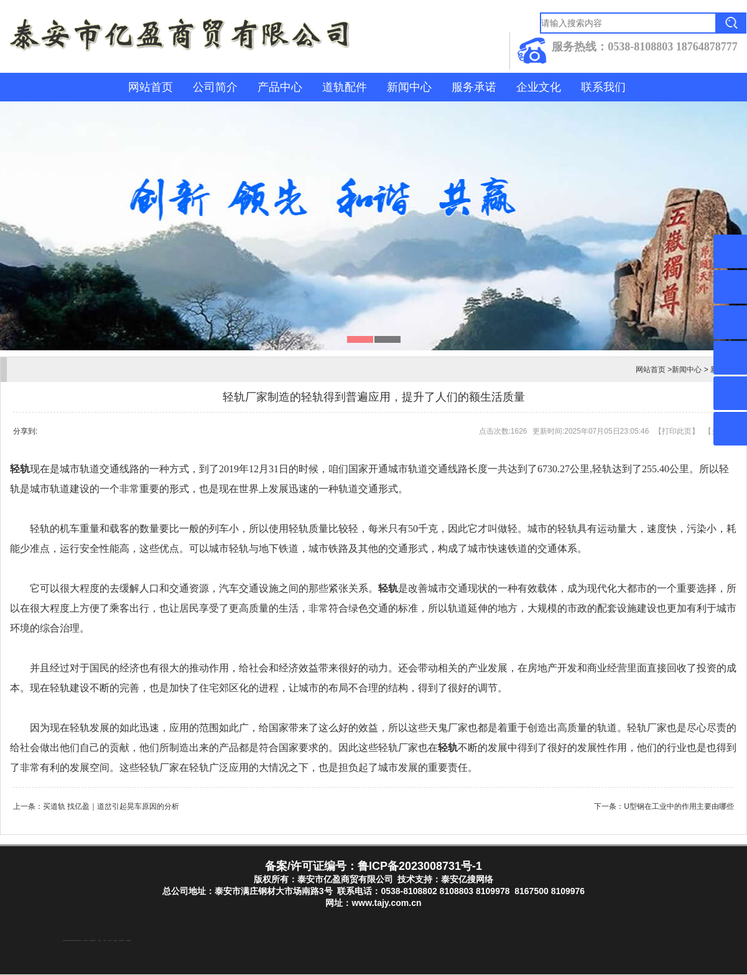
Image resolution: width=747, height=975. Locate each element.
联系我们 (603, 87)
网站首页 (150, 87)
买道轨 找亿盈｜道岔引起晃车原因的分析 (111, 806)
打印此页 (677, 431)
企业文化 (538, 87)
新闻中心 (409, 87)
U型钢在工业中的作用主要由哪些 (679, 806)
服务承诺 (474, 87)
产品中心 (280, 87)
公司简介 (215, 87)
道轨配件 (344, 87)
